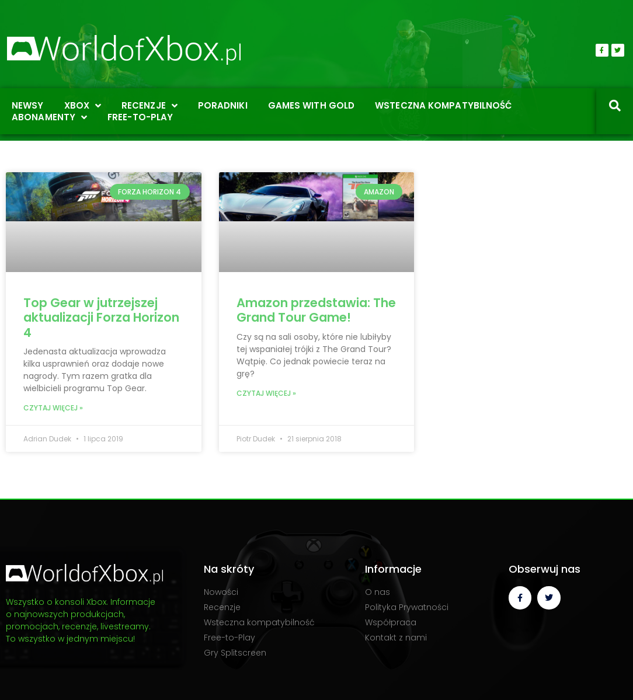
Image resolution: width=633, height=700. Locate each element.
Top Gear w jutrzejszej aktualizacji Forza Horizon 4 (101, 317)
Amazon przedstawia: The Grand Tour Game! (316, 310)
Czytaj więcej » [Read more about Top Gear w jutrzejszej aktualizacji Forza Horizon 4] (53, 408)
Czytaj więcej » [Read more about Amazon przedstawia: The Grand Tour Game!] (266, 393)
